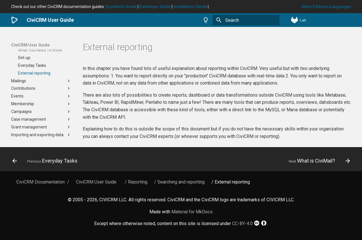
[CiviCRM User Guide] (14, 20)
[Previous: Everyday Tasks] (46, 161)
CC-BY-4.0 (249, 223)
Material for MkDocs (192, 211)
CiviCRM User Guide (30, 45)
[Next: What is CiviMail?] (318, 161)
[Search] (246, 20)
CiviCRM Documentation (40, 182)
